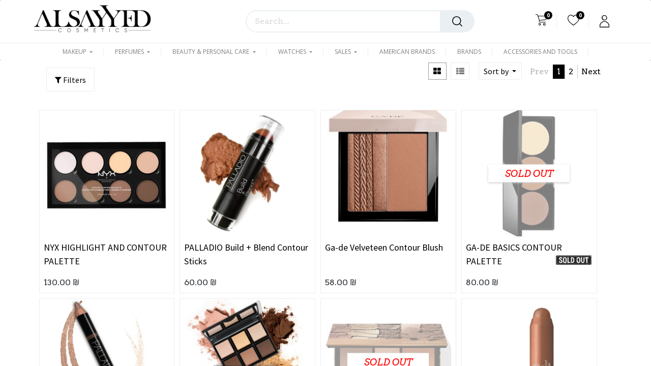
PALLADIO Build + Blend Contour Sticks (246, 254)
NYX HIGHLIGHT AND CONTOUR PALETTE (105, 254)
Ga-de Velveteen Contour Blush (384, 247)
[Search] (457, 21)
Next (591, 71)
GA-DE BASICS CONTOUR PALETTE (514, 254)
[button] (500, 71)
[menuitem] (407, 51)
